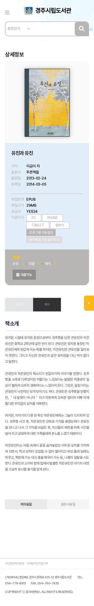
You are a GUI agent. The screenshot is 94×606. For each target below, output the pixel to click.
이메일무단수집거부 (37, 563)
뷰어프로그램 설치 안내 (44, 240)
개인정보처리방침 (14, 563)
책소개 (19, 304)
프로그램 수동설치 (41, 232)
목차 (47, 304)
